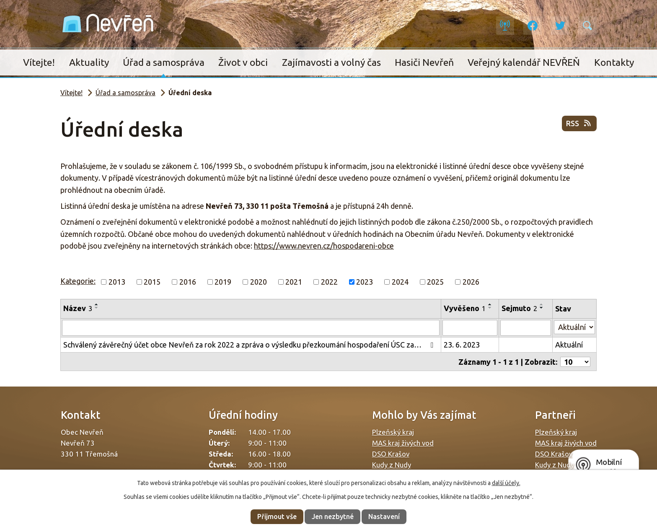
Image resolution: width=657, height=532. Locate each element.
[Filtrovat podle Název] (251, 328)
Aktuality (89, 62)
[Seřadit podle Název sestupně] (96, 307)
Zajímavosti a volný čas (331, 62)
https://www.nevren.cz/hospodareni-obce (324, 245)
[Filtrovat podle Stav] (574, 327)
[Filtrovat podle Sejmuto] (525, 328)
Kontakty (614, 62)
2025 (435, 282)
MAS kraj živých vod (403, 442)
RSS (579, 124)
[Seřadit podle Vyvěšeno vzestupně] (490, 304)
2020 (258, 282)
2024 (400, 282)
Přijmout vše (277, 516)
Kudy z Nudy (391, 464)
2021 (293, 282)
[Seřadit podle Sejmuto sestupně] (541, 307)
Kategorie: (78, 281)
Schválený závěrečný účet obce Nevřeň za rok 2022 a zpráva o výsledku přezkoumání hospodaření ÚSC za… (250, 344)
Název (77, 308)
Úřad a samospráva (163, 62)
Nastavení (384, 516)
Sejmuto (519, 308)
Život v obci (243, 62)
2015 (152, 282)
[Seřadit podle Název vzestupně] (96, 304)
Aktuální (569, 344)
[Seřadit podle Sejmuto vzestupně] (541, 304)
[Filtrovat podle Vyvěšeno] (469, 328)
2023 (364, 282)
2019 (223, 282)
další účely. (506, 483)
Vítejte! (39, 62)
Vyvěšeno (465, 308)
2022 (329, 282)
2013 (117, 282)
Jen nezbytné (333, 516)
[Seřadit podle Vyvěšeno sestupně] (490, 307)
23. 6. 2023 (462, 344)
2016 (187, 282)
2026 (471, 282)
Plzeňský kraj (393, 432)
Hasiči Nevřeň (424, 62)
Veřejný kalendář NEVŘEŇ (524, 62)
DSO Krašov (390, 453)
